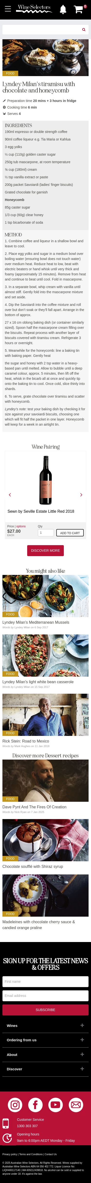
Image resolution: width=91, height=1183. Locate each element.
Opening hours (28, 1134)
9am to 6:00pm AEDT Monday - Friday (46, 1141)
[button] (63, 8)
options (21, 526)
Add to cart (70, 533)
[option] (45, 495)
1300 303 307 (27, 1126)
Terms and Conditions (31, 1154)
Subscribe (45, 1010)
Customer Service (30, 1120)
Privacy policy (9, 1154)
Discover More (45, 550)
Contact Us (51, 1154)
